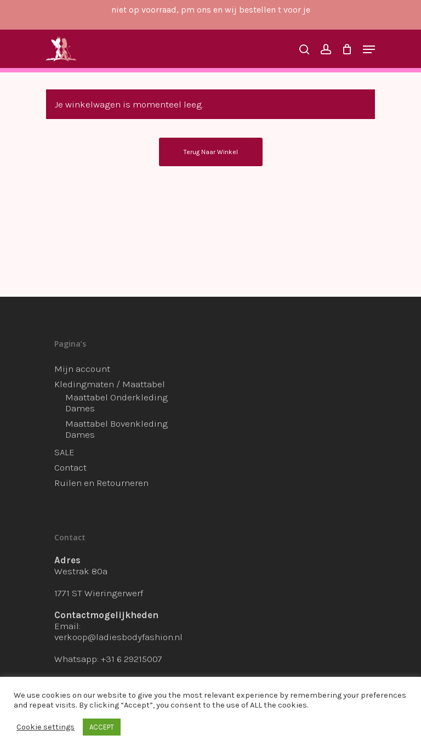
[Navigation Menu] (369, 49)
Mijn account (82, 368)
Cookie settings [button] (45, 727)
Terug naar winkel (211, 152)
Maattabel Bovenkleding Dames (116, 429)
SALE (64, 451)
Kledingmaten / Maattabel (109, 383)
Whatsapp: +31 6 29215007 (108, 658)
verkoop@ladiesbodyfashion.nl (118, 636)
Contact (70, 467)
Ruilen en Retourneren (101, 482)
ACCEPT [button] (101, 727)
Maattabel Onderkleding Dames (116, 403)
